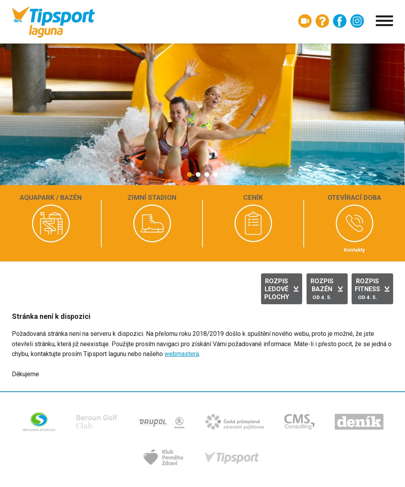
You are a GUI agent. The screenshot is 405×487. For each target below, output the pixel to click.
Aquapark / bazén (51, 197)
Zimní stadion (151, 197)
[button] (189, 174)
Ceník (253, 197)
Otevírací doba (354, 197)
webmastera (182, 354)
